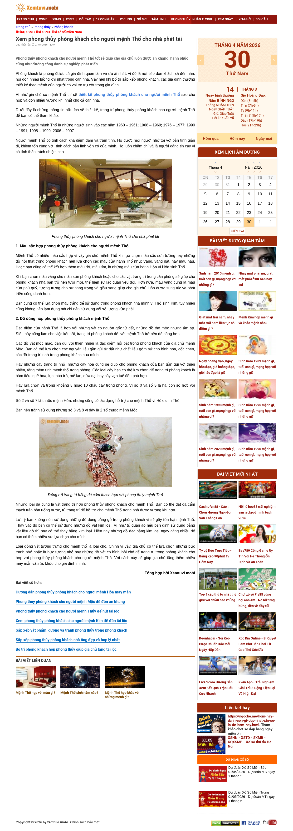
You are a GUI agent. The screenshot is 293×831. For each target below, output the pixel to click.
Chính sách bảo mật (85, 822)
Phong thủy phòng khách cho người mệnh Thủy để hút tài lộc (67, 611)
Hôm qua (211, 138)
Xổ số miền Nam (69, 32)
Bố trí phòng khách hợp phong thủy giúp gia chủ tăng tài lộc (66, 649)
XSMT (46, 32)
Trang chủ (23, 27)
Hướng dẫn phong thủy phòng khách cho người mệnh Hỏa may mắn (73, 592)
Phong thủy (42, 27)
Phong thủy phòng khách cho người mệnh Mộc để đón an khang (70, 601)
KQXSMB (28, 32)
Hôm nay (237, 138)
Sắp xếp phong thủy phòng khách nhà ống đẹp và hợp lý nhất (68, 640)
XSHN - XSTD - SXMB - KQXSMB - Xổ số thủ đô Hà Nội (249, 742)
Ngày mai (264, 138)
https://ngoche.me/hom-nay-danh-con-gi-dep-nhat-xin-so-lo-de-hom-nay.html (251, 720)
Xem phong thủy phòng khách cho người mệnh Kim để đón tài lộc (71, 620)
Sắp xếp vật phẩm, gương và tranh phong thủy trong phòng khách (71, 630)
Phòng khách (63, 27)
